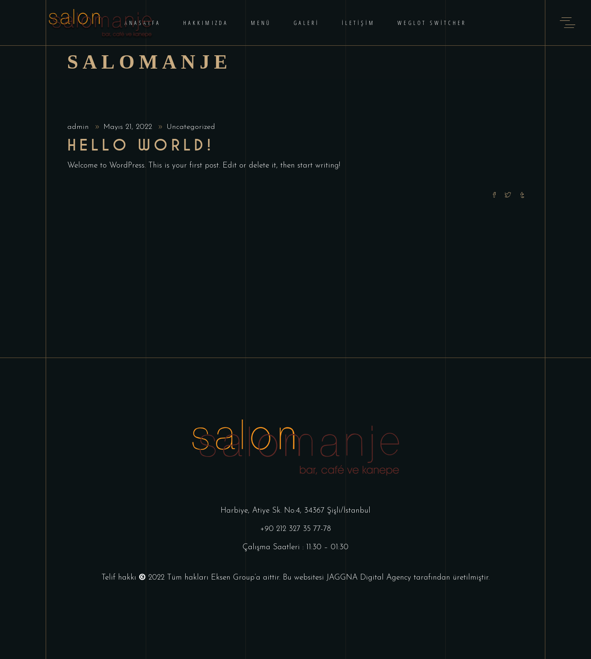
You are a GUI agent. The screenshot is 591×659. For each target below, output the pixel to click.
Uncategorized (191, 127)
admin (79, 127)
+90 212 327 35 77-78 (295, 529)
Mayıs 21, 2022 (128, 127)
